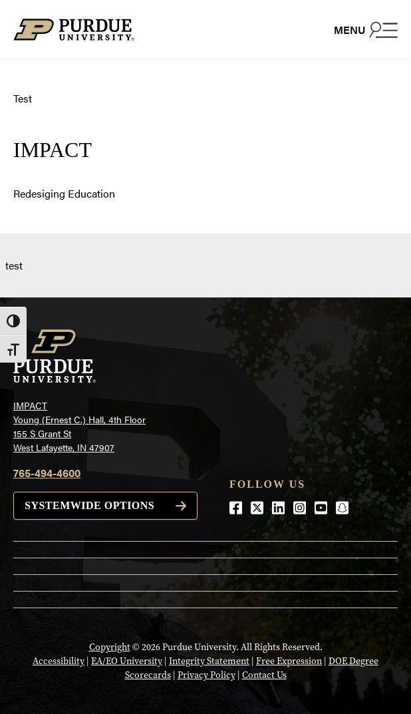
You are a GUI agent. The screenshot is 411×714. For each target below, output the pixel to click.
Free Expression (289, 661)
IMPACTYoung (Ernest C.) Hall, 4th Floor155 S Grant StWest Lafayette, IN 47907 (79, 426)
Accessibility (58, 661)
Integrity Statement (209, 661)
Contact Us (264, 675)
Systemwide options (89, 505)
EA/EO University (126, 661)
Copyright (109, 647)
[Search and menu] (366, 29)
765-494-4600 (46, 472)
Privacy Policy (206, 675)
